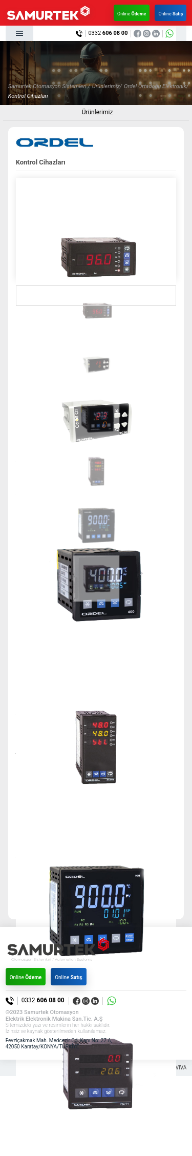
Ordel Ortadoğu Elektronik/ (156, 86)
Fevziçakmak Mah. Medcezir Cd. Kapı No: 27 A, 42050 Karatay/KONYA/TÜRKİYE (59, 1043)
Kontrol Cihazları (28, 96)
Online (131, 13)
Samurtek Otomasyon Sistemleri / (49, 86)
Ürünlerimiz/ (107, 86)
